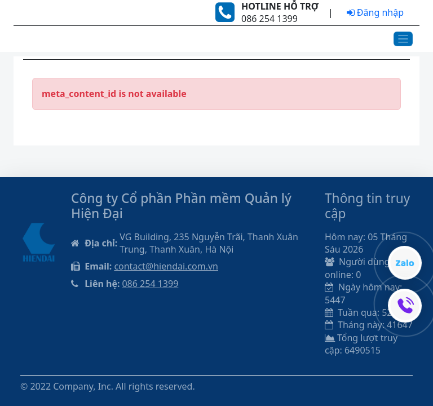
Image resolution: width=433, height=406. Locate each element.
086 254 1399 (150, 283)
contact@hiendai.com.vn (166, 266)
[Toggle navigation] (403, 39)
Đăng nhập (375, 12)
